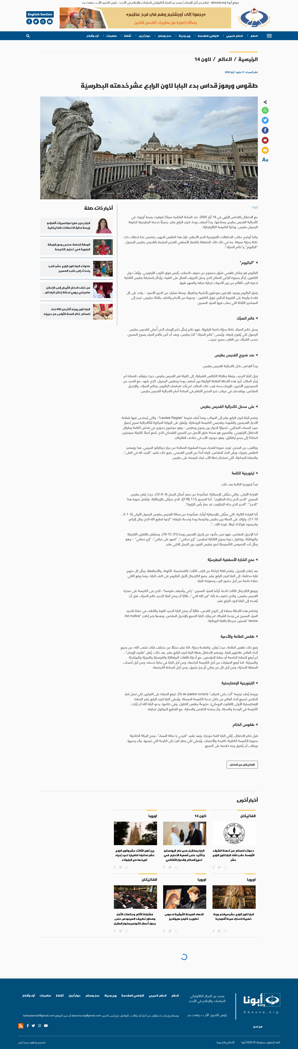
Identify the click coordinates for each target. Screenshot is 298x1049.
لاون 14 (202, 59)
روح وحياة (184, 36)
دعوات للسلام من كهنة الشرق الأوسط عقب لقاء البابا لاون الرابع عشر (233, 855)
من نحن (258, 1026)
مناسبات (111, 36)
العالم (254, 36)
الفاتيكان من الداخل (242, 764)
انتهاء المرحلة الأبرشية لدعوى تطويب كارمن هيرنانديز (184, 916)
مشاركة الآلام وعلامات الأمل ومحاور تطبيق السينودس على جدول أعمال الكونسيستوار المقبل (135, 919)
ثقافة (127, 36)
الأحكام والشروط (225, 1042)
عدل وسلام (164, 36)
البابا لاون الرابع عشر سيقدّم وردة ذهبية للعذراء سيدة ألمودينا (233, 916)
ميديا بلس (23, 1041)
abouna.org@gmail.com (86, 1015)
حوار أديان (144, 36)
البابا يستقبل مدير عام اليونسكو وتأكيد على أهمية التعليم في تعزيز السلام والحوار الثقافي (184, 855)
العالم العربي (234, 36)
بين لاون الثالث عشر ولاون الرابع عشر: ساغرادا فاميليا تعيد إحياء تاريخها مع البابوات (134, 855)
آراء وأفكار (93, 36)
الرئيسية (248, 59)
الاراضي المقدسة (208, 36)
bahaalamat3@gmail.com (39, 1015)
